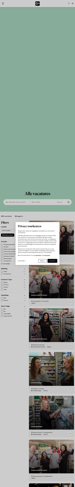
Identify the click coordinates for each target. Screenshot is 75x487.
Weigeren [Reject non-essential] (42, 261)
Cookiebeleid (37, 255)
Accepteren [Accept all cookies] (52, 261)
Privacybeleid (46, 255)
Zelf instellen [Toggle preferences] (21, 260)
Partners (38, 235)
